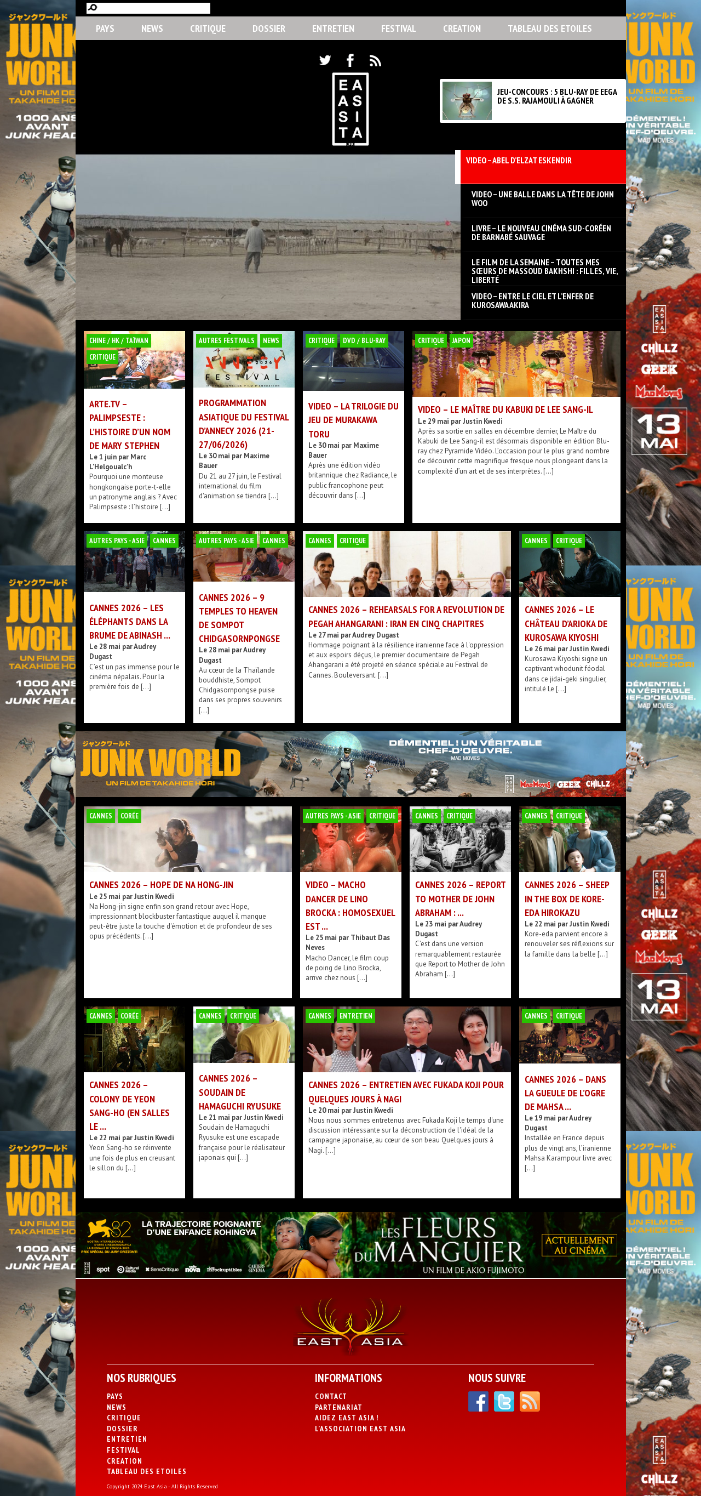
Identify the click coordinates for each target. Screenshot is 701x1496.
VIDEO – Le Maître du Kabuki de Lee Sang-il (505, 409)
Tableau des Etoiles (550, 28)
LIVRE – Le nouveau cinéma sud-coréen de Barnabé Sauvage (541, 232)
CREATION (462, 28)
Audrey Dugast (375, 635)
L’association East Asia (360, 1429)
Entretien (333, 28)
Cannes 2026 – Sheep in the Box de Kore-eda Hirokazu (567, 898)
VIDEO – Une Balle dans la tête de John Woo (543, 198)
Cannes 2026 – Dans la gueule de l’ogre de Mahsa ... (565, 1093)
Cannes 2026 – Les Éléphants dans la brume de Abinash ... (129, 621)
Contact (331, 1396)
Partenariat (339, 1407)
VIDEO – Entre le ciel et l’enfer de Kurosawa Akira (533, 300)
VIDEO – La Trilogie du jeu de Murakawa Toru (353, 420)
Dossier (268, 28)
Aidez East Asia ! (346, 1418)
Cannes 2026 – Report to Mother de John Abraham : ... (460, 898)
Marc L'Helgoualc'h (117, 461)
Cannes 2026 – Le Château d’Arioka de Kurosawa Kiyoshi (566, 623)
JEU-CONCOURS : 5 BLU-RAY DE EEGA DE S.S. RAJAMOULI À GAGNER (557, 96)
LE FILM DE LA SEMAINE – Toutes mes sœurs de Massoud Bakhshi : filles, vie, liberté (545, 266)
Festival (398, 28)
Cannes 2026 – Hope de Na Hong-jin (161, 884)
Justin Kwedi (483, 421)
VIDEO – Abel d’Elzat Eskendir (519, 161)
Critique (208, 28)
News (152, 28)
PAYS (105, 28)
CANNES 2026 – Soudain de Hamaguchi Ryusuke (240, 1092)
